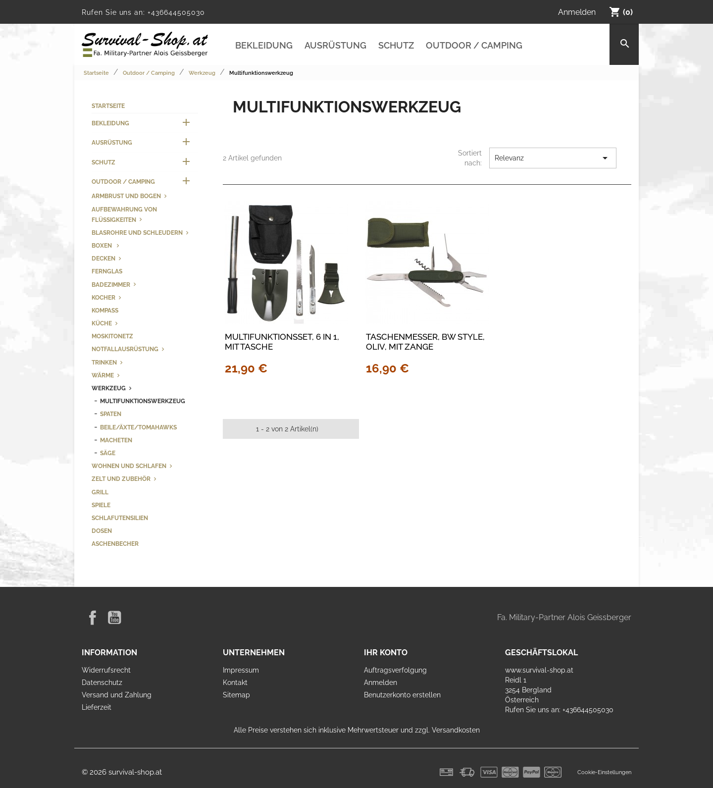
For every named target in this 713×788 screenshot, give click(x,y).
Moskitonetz (112, 336)
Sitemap (236, 695)
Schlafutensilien (120, 518)
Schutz (396, 45)
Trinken (104, 362)
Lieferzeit (96, 707)
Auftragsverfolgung (395, 670)
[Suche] (624, 44)
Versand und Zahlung (117, 695)
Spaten (110, 414)
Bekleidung (264, 45)
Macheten (116, 440)
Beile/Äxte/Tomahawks (138, 427)
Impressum (241, 670)
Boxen (102, 245)
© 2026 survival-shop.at (122, 772)
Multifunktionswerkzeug (142, 401)
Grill (100, 492)
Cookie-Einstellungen (604, 772)
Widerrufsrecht (106, 670)
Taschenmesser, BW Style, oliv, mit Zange (425, 342)
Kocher (103, 297)
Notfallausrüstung (125, 349)
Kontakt (235, 682)
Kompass (105, 310)
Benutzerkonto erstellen (402, 695)
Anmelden (380, 682)
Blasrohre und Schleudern (137, 232)
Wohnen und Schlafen (129, 466)
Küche (102, 323)
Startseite (108, 105)
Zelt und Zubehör (121, 478)
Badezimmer (111, 284)
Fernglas (107, 271)
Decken (103, 258)
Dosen (102, 530)
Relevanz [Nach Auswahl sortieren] (553, 158)
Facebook (92, 618)
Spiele (101, 505)
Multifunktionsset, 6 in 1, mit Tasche (282, 342)
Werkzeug (109, 388)
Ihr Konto (385, 652)
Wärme (103, 375)
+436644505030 (176, 12)
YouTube (114, 618)
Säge (107, 453)
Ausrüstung (335, 45)
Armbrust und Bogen (126, 196)
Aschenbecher (115, 543)
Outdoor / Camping (474, 45)
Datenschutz (102, 682)
